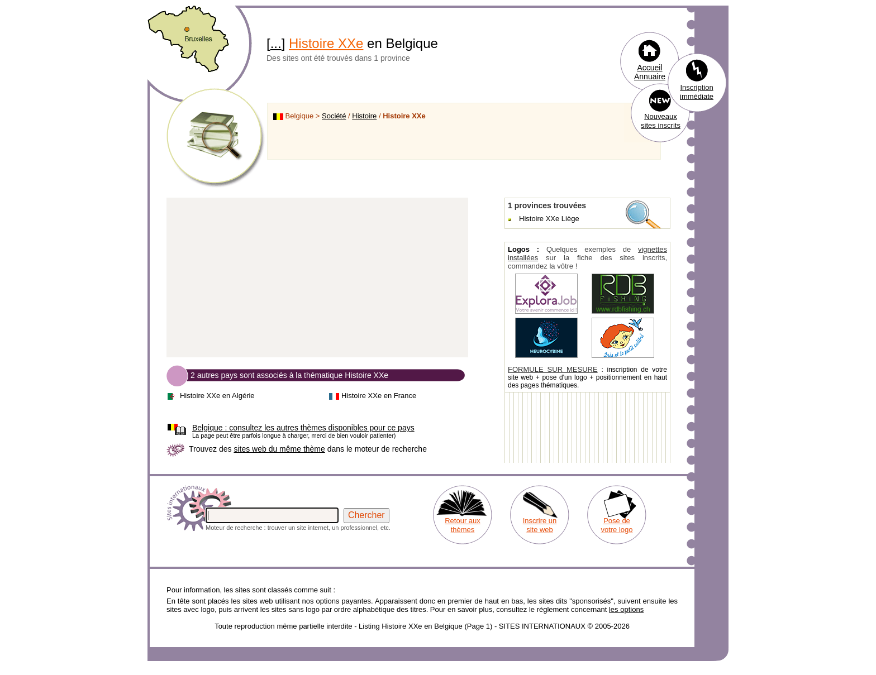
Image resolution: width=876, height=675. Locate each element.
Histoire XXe (326, 43)
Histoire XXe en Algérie (217, 395)
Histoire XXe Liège (549, 218)
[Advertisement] (317, 278)
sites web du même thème (279, 448)
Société (334, 116)
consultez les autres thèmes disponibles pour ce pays (303, 427)
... (276, 43)
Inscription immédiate (696, 91)
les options (626, 609)
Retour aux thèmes (462, 525)
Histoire (364, 116)
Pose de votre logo (616, 525)
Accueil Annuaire (649, 72)
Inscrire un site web (540, 525)
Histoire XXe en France (378, 395)
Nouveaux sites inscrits (660, 121)
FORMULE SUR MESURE (553, 369)
